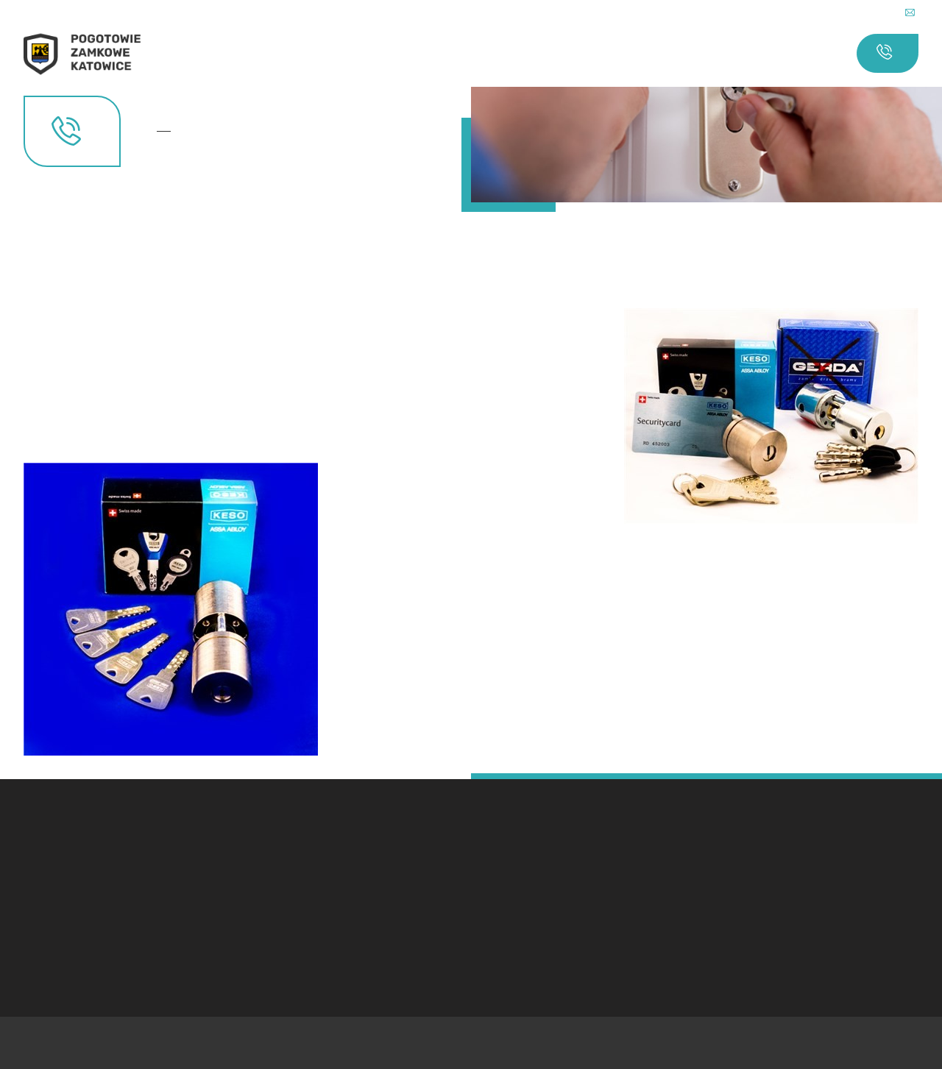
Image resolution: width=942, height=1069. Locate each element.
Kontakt (168, 131)
